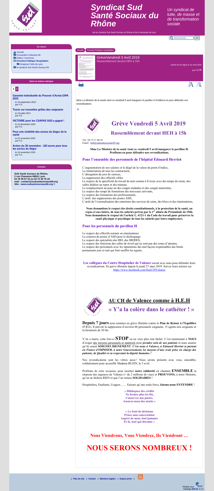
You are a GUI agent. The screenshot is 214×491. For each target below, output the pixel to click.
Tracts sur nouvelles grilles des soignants (38, 109)
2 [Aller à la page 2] (16, 89)
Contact (91, 479)
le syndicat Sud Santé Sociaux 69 (33, 67)
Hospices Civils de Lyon (31, 64)
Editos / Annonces (25, 58)
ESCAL (195, 489)
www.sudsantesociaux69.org (37, 184)
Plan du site (78, 479)
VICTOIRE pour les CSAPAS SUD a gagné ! (38, 120)
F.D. (197, 70)
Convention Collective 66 (29, 55)
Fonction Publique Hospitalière (100, 50)
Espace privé (124, 479)
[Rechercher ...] (181, 38)
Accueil (80, 50)
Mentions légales (107, 479)
